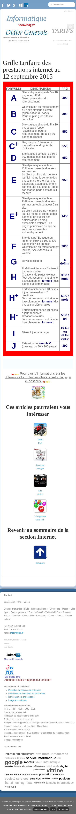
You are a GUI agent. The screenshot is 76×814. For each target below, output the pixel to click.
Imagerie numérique (17, 700)
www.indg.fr (26, 25)
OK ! (53, 809)
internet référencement (19, 753)
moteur (29, 762)
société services (16, 778)
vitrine (55, 770)
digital (64, 766)
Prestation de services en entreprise (24, 690)
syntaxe (27, 782)
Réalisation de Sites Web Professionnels (26, 693)
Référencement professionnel (21, 697)
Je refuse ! (63, 809)
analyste (55, 778)
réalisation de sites (15, 758)
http (59, 758)
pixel (49, 766)
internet (39, 762)
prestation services (51, 774)
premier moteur (13, 774)
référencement (30, 774)
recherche (46, 778)
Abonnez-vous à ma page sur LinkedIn (27, 679)
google (14, 762)
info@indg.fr (16, 633)
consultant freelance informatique (18, 766)
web (56, 766)
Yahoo (38, 754)
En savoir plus (40, 809)
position (64, 778)
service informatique (41, 758)
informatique (51, 762)
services (35, 778)
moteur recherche (55, 754)
